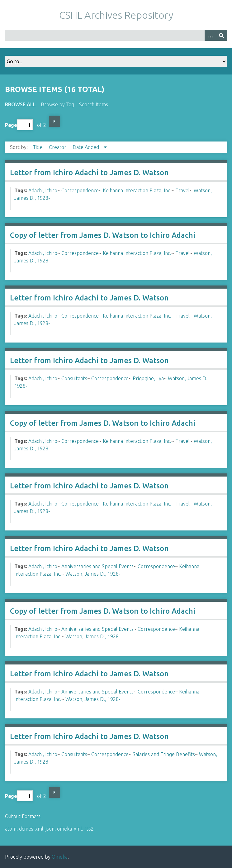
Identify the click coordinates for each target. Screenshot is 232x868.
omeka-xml (69, 829)
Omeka (60, 857)
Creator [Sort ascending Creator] (58, 147)
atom (11, 829)
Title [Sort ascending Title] (38, 147)
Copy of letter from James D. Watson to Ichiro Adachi (102, 235)
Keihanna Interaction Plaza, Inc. (137, 190)
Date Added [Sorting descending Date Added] (86, 147)
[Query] (116, 35)
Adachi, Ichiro (42, 190)
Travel (182, 190)
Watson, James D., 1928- (93, 574)
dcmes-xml (31, 829)
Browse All (20, 104)
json (50, 829)
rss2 (89, 829)
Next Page (54, 121)
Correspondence (80, 190)
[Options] (210, 35)
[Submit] (221, 35)
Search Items (93, 104)
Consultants (74, 378)
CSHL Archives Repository (116, 15)
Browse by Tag (57, 104)
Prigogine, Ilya (148, 378)
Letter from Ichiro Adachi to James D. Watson (89, 172)
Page (19, 124)
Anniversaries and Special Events (97, 566)
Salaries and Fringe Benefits (164, 754)
